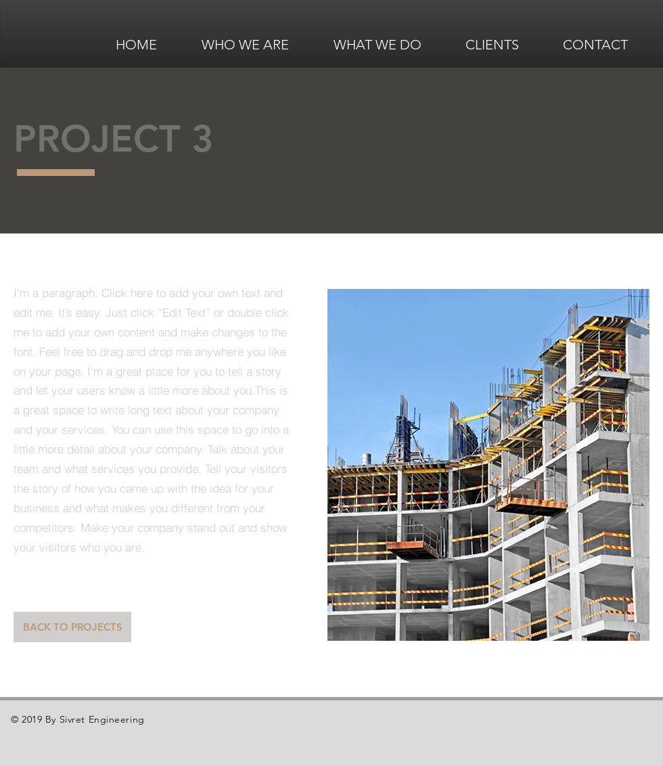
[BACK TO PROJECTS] (72, 627)
